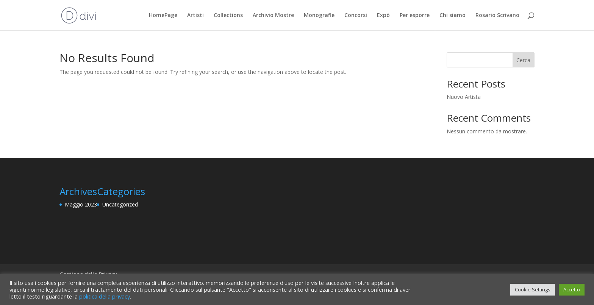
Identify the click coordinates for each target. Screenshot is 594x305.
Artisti (195, 16)
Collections (228, 16)
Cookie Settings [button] (532, 289)
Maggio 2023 (81, 204)
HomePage (163, 16)
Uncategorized (120, 204)
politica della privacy (104, 296)
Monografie (319, 16)
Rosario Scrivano (497, 16)
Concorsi (355, 16)
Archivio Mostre (273, 16)
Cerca (523, 60)
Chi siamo (452, 16)
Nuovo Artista (464, 96)
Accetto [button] (571, 289)
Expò (383, 16)
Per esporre (415, 16)
